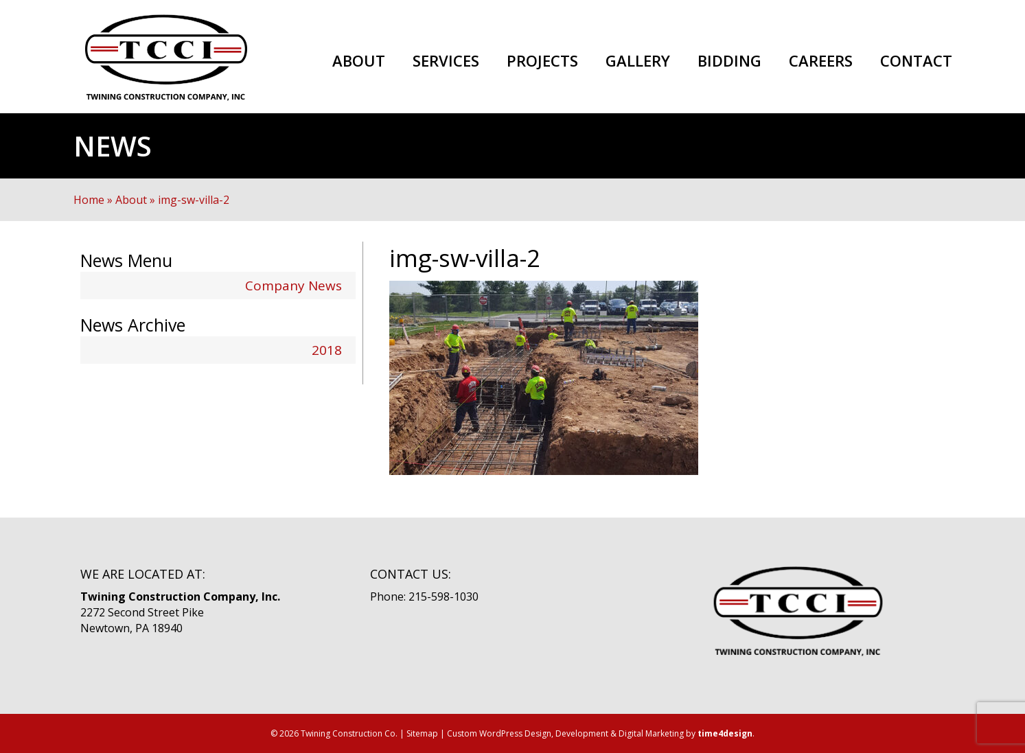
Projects (542, 61)
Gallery (638, 61)
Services (446, 61)
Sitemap (422, 733)
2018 (327, 350)
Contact (916, 61)
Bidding (729, 61)
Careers (821, 61)
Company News (293, 285)
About (358, 61)
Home (88, 199)
